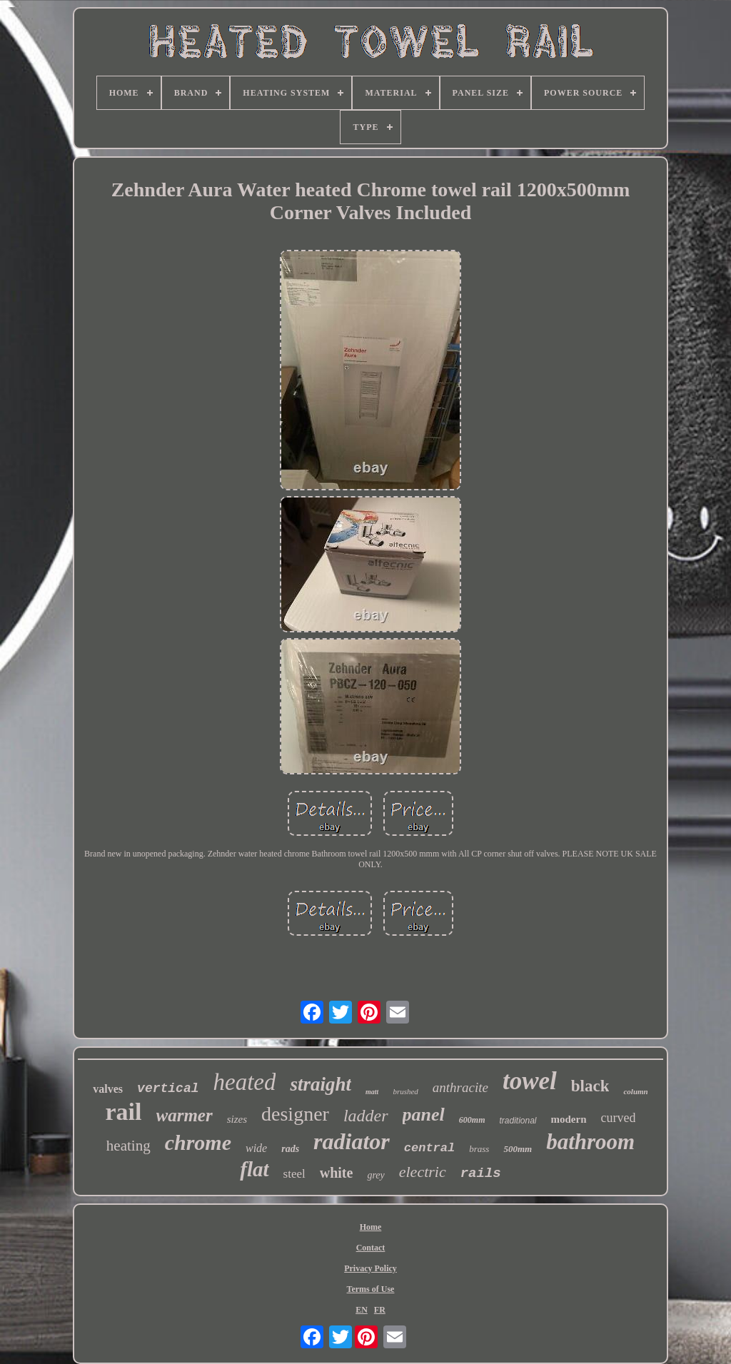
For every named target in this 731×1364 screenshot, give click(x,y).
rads (290, 1148)
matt (372, 1092)
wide (256, 1148)
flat (254, 1169)
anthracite (460, 1087)
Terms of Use (371, 1289)
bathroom (590, 1141)
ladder (365, 1115)
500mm (517, 1148)
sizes (237, 1119)
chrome (198, 1142)
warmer (184, 1115)
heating (128, 1145)
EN (362, 1310)
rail (124, 1111)
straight (320, 1084)
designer (295, 1114)
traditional (517, 1121)
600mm (472, 1120)
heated (244, 1082)
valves (108, 1089)
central (429, 1148)
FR (379, 1310)
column (635, 1091)
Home (371, 1227)
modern (569, 1119)
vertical (167, 1088)
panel (424, 1114)
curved (618, 1118)
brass (479, 1148)
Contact (370, 1248)
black (590, 1086)
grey (375, 1175)
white (336, 1173)
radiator (351, 1141)
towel (530, 1081)
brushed (405, 1091)
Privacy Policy (370, 1268)
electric (422, 1172)
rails (480, 1173)
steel (294, 1174)
